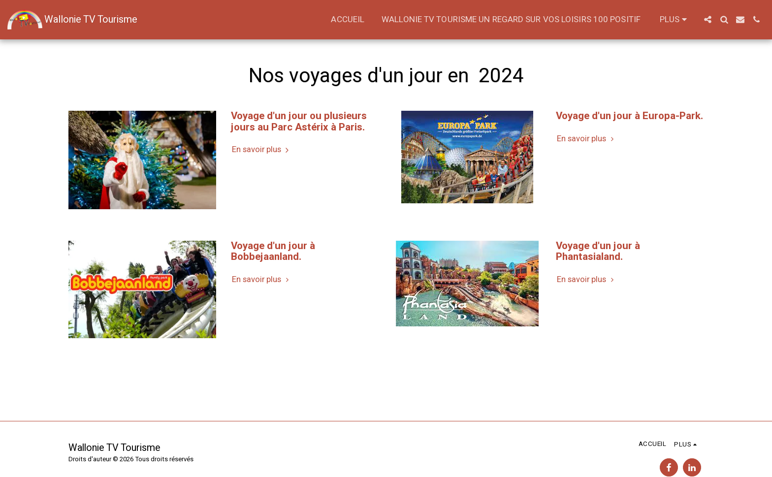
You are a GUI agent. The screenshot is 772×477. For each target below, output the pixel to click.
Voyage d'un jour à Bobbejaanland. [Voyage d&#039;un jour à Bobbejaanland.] (273, 251)
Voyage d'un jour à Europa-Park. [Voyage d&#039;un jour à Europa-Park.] (629, 116)
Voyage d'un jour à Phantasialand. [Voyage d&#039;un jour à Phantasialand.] (598, 251)
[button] (707, 19)
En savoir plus (261, 150)
